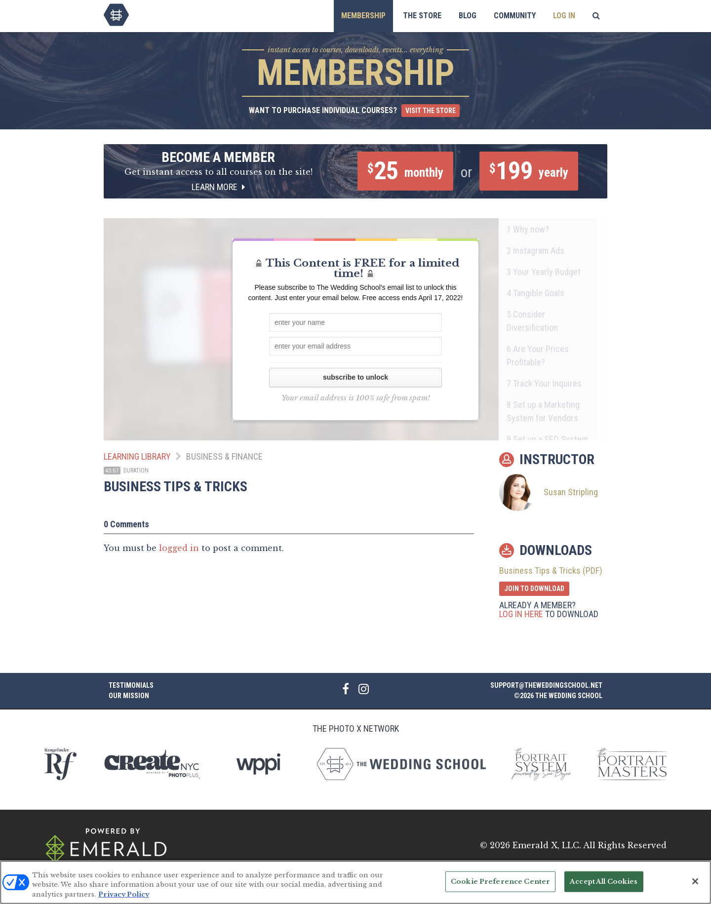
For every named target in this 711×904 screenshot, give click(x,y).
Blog (467, 15)
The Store (422, 15)
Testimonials (131, 685)
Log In (564, 15)
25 (405, 171)
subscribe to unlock (355, 377)
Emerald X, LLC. (547, 845)
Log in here (521, 614)
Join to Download (534, 588)
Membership (363, 15)
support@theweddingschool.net (546, 685)
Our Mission (129, 696)
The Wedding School (116, 14)
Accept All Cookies (603, 889)
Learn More (218, 187)
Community (515, 15)
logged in (179, 548)
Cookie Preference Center (500, 889)
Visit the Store (430, 111)
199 (528, 171)
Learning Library (137, 456)
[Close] (695, 889)
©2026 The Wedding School (558, 696)
